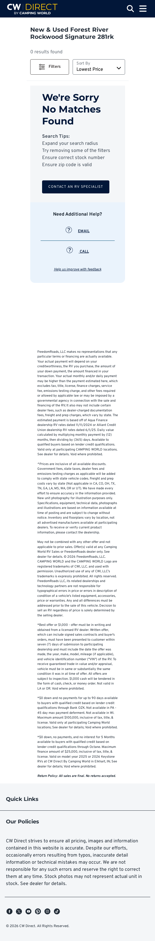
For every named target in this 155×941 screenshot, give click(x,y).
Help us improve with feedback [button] (77, 269)
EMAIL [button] (77, 231)
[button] (49, 67)
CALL (77, 251)
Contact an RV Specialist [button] (75, 187)
